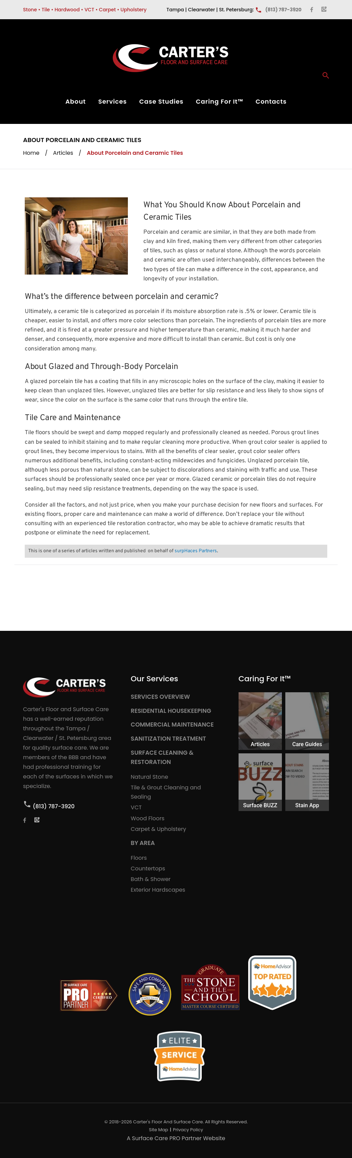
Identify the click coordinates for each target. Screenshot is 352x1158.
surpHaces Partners (196, 551)
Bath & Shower (150, 879)
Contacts (270, 101)
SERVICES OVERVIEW (160, 697)
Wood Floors (147, 818)
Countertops (148, 868)
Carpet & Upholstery (158, 829)
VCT (136, 807)
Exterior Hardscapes (158, 890)
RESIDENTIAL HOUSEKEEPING (171, 711)
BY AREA (143, 843)
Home (31, 153)
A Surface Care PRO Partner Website (176, 1138)
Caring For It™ (219, 101)
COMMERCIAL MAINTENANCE (172, 724)
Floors (139, 858)
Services (112, 101)
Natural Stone (149, 777)
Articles (63, 153)
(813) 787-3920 (54, 806)
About (75, 101)
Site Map (158, 1129)
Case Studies (161, 101)
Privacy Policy (188, 1129)
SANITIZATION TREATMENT (168, 738)
